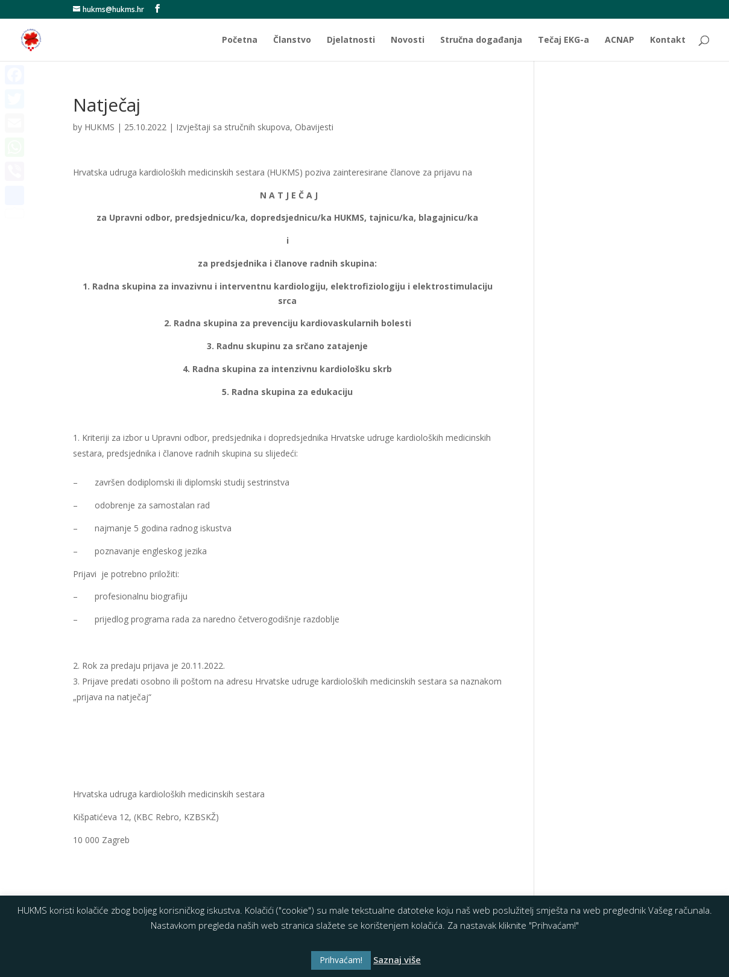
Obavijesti (314, 127)
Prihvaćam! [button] (341, 960)
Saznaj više (397, 959)
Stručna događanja (481, 40)
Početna (239, 40)
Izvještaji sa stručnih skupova (233, 127)
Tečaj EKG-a (563, 40)
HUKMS (99, 127)
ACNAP (619, 40)
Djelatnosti (351, 40)
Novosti (407, 40)
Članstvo (292, 40)
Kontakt (668, 40)
